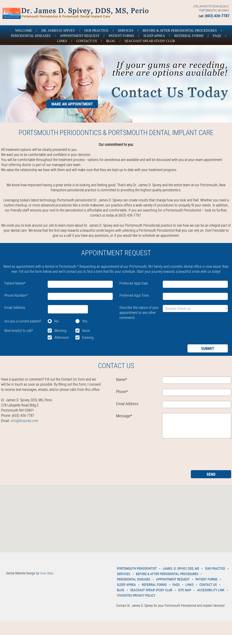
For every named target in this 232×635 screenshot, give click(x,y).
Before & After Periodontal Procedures (180, 30)
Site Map (184, 590)
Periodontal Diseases (31, 36)
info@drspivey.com (24, 420)
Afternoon (61, 337)
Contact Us (86, 41)
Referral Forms (188, 36)
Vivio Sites (46, 573)
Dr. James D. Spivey (58, 30)
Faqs (217, 36)
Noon (86, 330)
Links (62, 41)
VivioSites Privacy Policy (136, 595)
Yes (84, 321)
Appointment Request (79, 36)
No (56, 321)
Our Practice (96, 30)
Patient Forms (121, 36)
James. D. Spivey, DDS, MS (181, 568)
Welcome (23, 30)
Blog (110, 41)
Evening (88, 337)
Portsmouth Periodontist (137, 568)
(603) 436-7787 (217, 15)
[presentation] (145, 329)
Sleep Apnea (154, 36)
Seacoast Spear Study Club (149, 41)
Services (125, 30)
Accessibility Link (210, 590)
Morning (60, 330)
